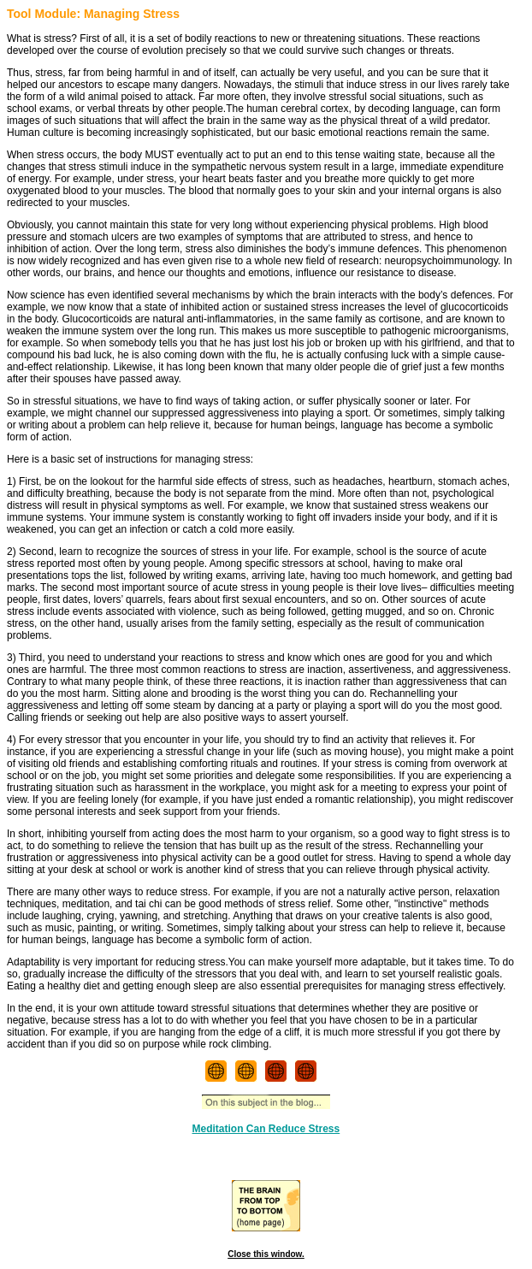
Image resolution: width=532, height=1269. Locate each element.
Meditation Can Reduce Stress (266, 1129)
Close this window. (266, 1254)
